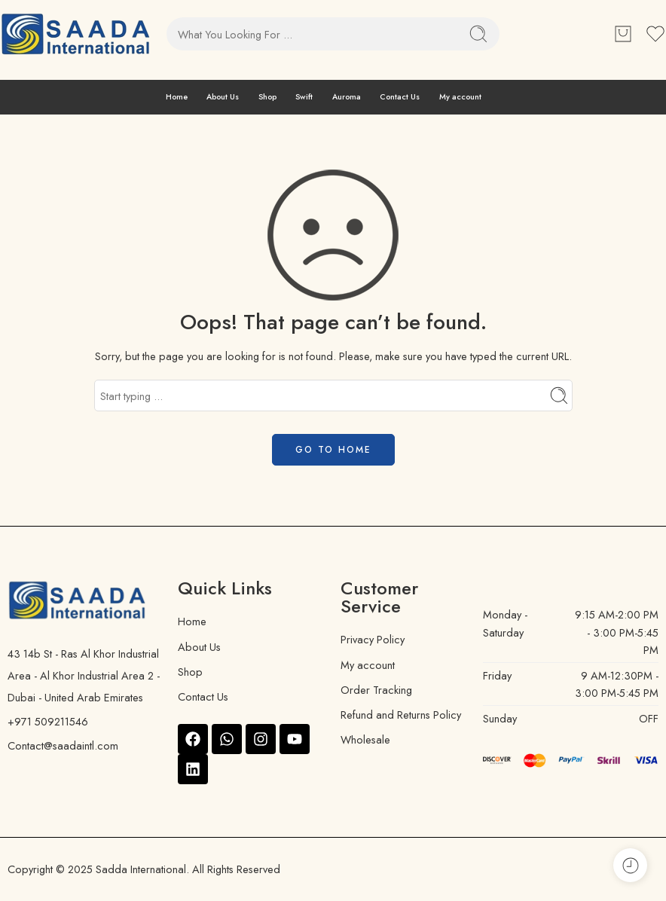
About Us (222, 96)
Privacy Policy (373, 639)
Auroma (346, 96)
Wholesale (365, 739)
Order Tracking (376, 690)
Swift (304, 96)
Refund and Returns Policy (401, 714)
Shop (267, 96)
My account (460, 96)
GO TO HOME (333, 450)
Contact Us (400, 96)
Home (177, 96)
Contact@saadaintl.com (63, 745)
